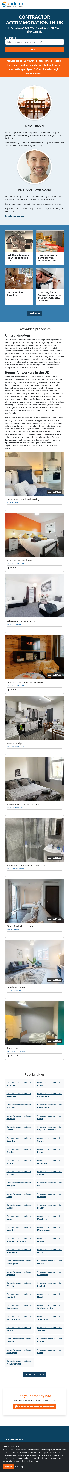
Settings (19, 1466)
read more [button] (34, 313)
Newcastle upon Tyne (20, 69)
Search (34, 49)
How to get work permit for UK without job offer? (48, 257)
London (23, 65)
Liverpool (12, 65)
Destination (10, 38)
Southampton (33, 73)
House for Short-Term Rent (16, 294)
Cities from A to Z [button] (34, 1374)
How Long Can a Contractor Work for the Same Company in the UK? (49, 296)
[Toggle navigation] (65, 4)
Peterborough (50, 69)
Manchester (36, 65)
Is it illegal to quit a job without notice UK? (18, 257)
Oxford (37, 69)
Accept (8, 1466)
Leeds (57, 60)
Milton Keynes (52, 65)
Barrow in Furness (33, 60)
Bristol (48, 60)
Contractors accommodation (19, 1084)
